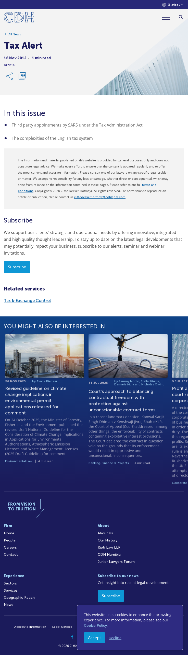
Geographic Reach (19, 597)
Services (11, 590)
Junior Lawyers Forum (116, 562)
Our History (107, 540)
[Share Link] (10, 77)
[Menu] (168, 17)
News (8, 605)
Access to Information (30, 627)
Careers (10, 547)
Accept (94, 637)
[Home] (19, 18)
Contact (11, 554)
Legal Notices (62, 627)
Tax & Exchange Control (27, 300)
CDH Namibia (109, 554)
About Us (105, 533)
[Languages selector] (172, 5)
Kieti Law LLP (109, 547)
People (10, 540)
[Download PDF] (22, 77)
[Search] (181, 17)
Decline (115, 637)
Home (9, 533)
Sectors (10, 583)
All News (14, 35)
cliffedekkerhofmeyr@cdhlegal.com (100, 197)
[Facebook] (72, 637)
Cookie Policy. (96, 625)
